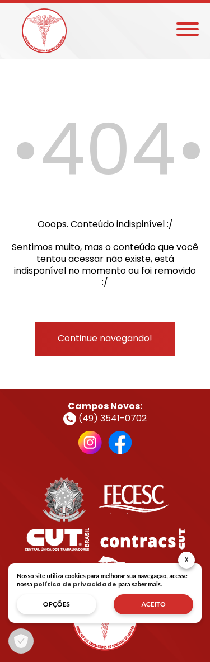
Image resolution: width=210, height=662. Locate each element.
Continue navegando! (105, 338)
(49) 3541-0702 (105, 418)
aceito (154, 604)
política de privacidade (75, 584)
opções (56, 604)
